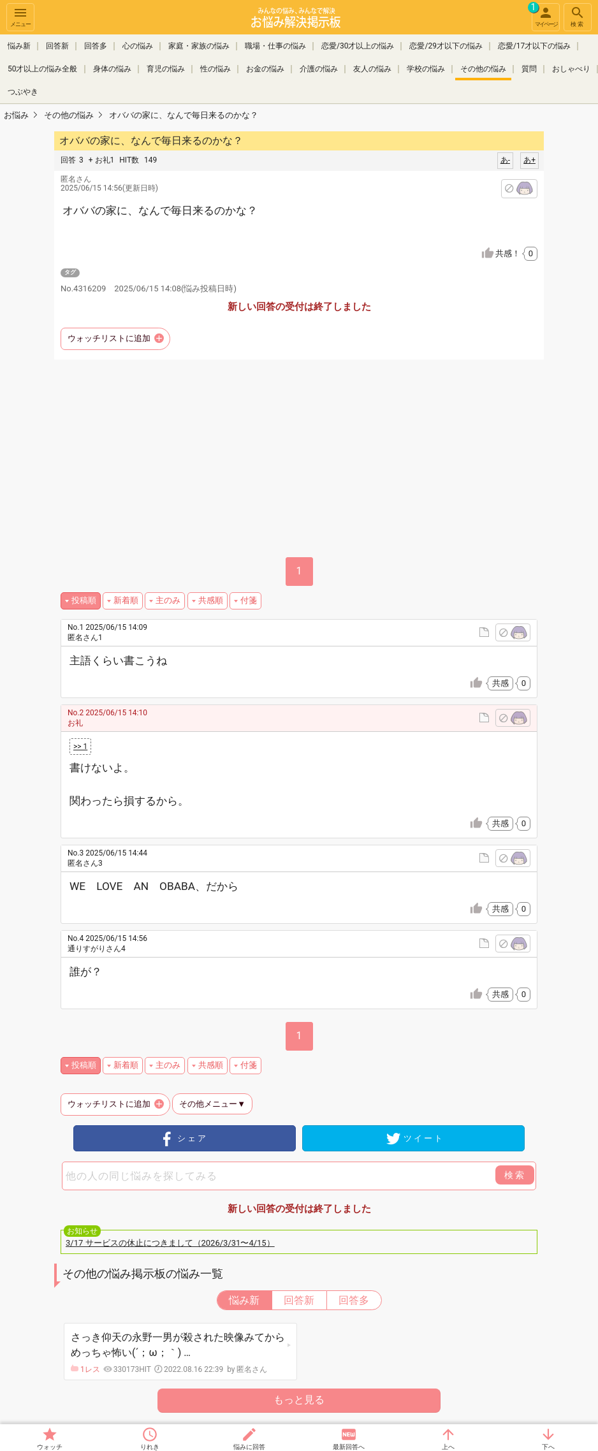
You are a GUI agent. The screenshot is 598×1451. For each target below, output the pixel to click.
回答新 (57, 45)
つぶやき (23, 91)
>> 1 (80, 746)
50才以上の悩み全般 (43, 68)
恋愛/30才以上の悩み (357, 45)
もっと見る (299, 1400)
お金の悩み (265, 68)
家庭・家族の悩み (199, 45)
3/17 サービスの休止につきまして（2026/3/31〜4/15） (170, 1243)
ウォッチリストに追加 (109, 338)
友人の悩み (372, 68)
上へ (448, 1446)
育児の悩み (166, 68)
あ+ (529, 160)
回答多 (95, 45)
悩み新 (19, 45)
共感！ (516, 254)
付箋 (248, 600)
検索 (577, 16)
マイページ (544, 15)
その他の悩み (483, 68)
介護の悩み (319, 68)
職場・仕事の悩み (275, 45)
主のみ (168, 600)
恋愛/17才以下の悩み (534, 45)
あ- (505, 160)
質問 (529, 68)
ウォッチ (49, 1446)
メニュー (20, 16)
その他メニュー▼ (212, 1104)
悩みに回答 (249, 1446)
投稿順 (83, 600)
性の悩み (215, 68)
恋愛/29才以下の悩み (445, 45)
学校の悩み (426, 68)
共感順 (210, 600)
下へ (548, 1446)
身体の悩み (112, 68)
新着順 (125, 600)
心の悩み (137, 45)
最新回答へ (349, 1446)
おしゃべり (571, 68)
